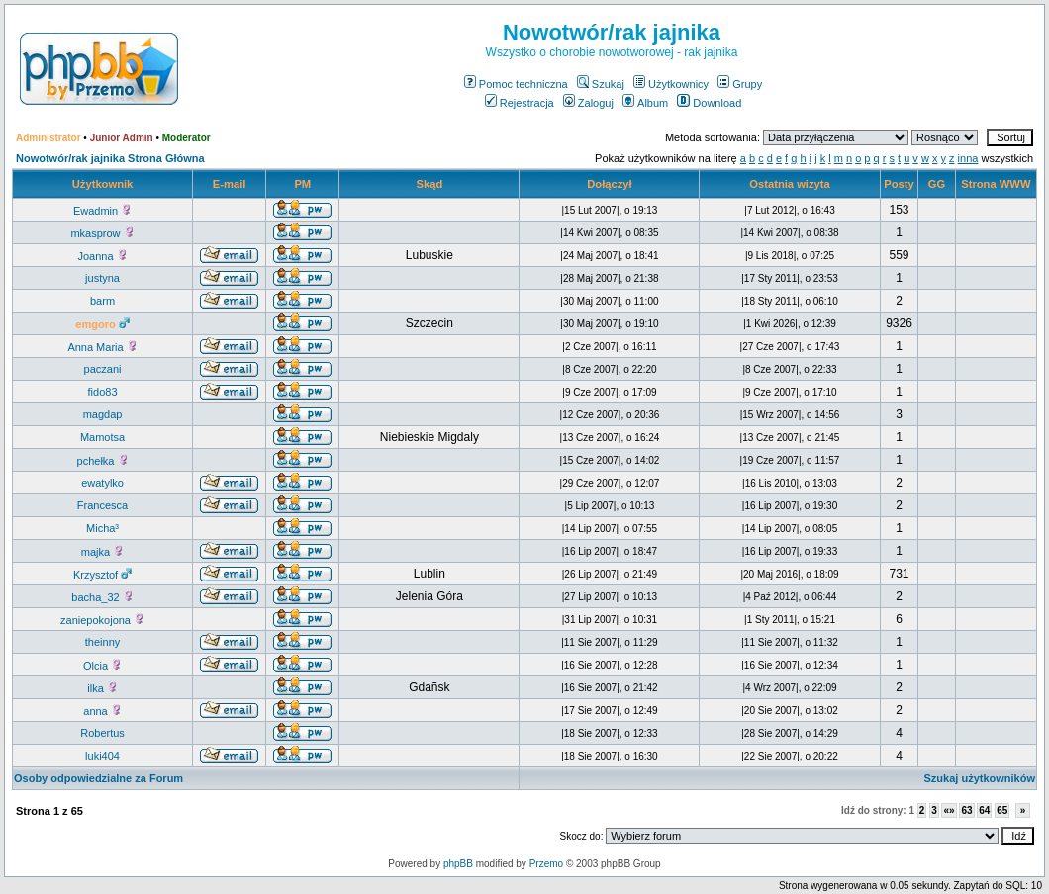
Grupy (739, 84)
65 (1002, 810)
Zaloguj (588, 103)
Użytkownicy (671, 84)
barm (102, 301)
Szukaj (600, 84)
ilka (102, 688)
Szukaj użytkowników (979, 778)
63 (966, 810)
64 (984, 810)
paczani (103, 369)
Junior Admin (121, 138)
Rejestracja (519, 103)
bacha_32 (102, 597)
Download (709, 103)
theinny (102, 642)
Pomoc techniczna (516, 84)
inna (968, 158)
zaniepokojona (102, 620)
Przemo (546, 863)
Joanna (102, 256)
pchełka (103, 461)
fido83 (103, 392)
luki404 (102, 755)
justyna (102, 278)
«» (948, 810)
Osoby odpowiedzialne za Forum (98, 778)
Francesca (102, 505)
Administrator (48, 138)
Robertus (102, 733)
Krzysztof (102, 575)
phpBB (458, 863)
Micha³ (102, 528)
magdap (103, 414)
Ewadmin (102, 211)
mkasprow (102, 233)
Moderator (186, 138)
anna (102, 711)
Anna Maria (102, 347)
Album (645, 103)
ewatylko (102, 483)
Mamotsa (102, 437)
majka (102, 552)
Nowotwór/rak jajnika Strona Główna (110, 158)
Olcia (102, 665)
